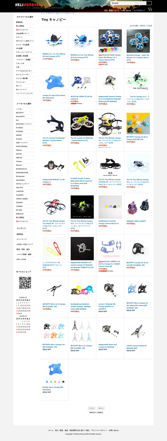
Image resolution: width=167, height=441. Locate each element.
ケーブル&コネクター (24, 71)
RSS (18, 259)
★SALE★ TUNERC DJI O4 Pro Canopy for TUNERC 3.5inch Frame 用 (109, 264)
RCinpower (20, 176)
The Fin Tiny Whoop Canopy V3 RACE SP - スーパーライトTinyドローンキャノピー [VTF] (110, 182)
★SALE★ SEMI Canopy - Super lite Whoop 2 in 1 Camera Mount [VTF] (110, 57)
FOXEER (19, 131)
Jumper (19, 161)
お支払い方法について (25, 244)
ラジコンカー (21, 82)
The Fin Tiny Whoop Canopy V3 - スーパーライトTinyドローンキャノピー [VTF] (110, 140)
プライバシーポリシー (99, 430)
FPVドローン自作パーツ (55, 13)
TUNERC (19, 206)
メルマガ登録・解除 (24, 254)
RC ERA (19, 210)
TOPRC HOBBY (22, 199)
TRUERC (19, 202)
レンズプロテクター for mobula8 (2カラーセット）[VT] (53, 265)
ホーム (43, 13)
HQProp (19, 158)
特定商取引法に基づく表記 (79, 430)
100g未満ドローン (23, 33)
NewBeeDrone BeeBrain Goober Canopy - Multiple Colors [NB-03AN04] (81, 306)
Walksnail (19, 214)
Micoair (19, 165)
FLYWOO (19, 128)
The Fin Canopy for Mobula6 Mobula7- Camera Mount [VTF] (54, 140)
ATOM (23, 259)
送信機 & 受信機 (22, 56)
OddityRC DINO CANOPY (136, 221)
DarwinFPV (20, 116)
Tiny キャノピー (71, 13)
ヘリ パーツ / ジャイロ (24, 93)
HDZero (19, 150)
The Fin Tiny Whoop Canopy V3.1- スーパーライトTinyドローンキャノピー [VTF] (138, 182)
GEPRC (19, 135)
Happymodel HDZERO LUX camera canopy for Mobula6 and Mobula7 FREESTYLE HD (82, 265)
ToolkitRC (20, 195)
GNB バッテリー (22, 143)
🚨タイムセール (22, 30)
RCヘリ (19, 86)
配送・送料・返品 (23, 249)
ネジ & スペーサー (23, 75)
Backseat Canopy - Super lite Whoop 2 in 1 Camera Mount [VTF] (138, 57)
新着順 (149, 26)
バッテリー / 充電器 (23, 60)
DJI (17, 120)
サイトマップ (21, 239)
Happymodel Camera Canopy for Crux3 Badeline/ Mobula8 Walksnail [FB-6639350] (110, 99)
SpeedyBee (20, 180)
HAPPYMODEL (22, 146)
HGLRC (19, 154)
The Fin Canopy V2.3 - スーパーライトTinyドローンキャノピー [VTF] (138, 99)
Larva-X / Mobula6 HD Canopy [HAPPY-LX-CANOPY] (107, 306)
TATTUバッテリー (22, 184)
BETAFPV (19, 113)
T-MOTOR (19, 191)
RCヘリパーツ (21, 90)
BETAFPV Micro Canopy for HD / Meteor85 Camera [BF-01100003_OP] (137, 305)
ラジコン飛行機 (21, 78)
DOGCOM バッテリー (24, 124)
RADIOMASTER (22, 173)
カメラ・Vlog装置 (22, 45)
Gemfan (19, 139)
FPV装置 (19, 48)
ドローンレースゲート (24, 52)
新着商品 (19, 22)
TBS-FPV (19, 188)
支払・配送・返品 (61, 430)
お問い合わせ (126, 10)
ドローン (19, 37)
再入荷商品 (20, 26)
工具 (17, 67)
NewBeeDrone (21, 169)
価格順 (142, 26)
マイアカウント (139, 10)
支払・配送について (111, 10)
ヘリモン (19, 109)
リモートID (20, 63)
